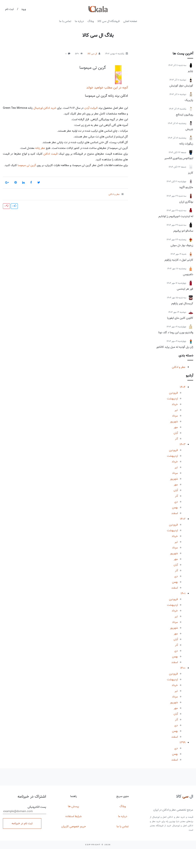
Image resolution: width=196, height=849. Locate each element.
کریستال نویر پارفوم (182, 303)
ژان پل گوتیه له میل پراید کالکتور (174, 347)
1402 (182, 519)
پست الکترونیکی (24, 809)
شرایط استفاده (73, 816)
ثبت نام (9, 9)
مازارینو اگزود (186, 187)
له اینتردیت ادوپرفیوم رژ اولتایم (175, 216)
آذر (176, 438)
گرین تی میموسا (92, 67)
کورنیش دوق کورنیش (181, 85)
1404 (182, 387)
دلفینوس (188, 274)
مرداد (175, 416)
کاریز (190, 172)
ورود (23, 9)
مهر (176, 427)
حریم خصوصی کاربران (73, 826)
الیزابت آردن (90, 108)
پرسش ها (73, 806)
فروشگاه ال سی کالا (108, 21)
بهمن (175, 507)
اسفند (174, 513)
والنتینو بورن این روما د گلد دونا (175, 332)
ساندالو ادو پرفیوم (183, 231)
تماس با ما (65, 21)
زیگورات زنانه (186, 143)
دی (176, 502)
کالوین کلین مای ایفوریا (180, 318)
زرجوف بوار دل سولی (182, 245)
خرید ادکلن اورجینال (44, 108)
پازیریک (189, 100)
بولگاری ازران (186, 201)
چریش (189, 129)
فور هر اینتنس (185, 289)
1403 (182, 444)
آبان (176, 433)
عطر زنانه (40, 148)
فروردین (173, 393)
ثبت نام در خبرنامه (22, 823)
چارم (190, 71)
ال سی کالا (92, 53)
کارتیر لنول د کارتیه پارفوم (179, 260)
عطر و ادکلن (178, 367)
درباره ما (79, 21)
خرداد (175, 404)
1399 (182, 742)
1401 (182, 593)
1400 (182, 668)
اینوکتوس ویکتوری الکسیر (178, 158)
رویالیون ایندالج (184, 114)
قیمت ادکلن (50, 154)
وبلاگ (90, 21)
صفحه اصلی (130, 21)
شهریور (174, 421)
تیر (176, 410)
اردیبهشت (172, 398)
